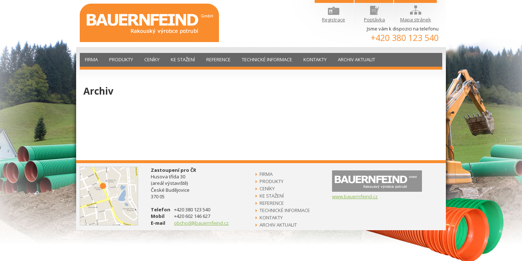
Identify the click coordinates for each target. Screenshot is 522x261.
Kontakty (315, 59)
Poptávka (374, 14)
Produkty (121, 59)
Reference (218, 59)
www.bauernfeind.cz (355, 196)
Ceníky (152, 59)
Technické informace (267, 59)
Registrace (333, 15)
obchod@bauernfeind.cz (201, 223)
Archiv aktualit (356, 59)
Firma (91, 59)
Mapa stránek (415, 14)
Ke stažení (183, 59)
